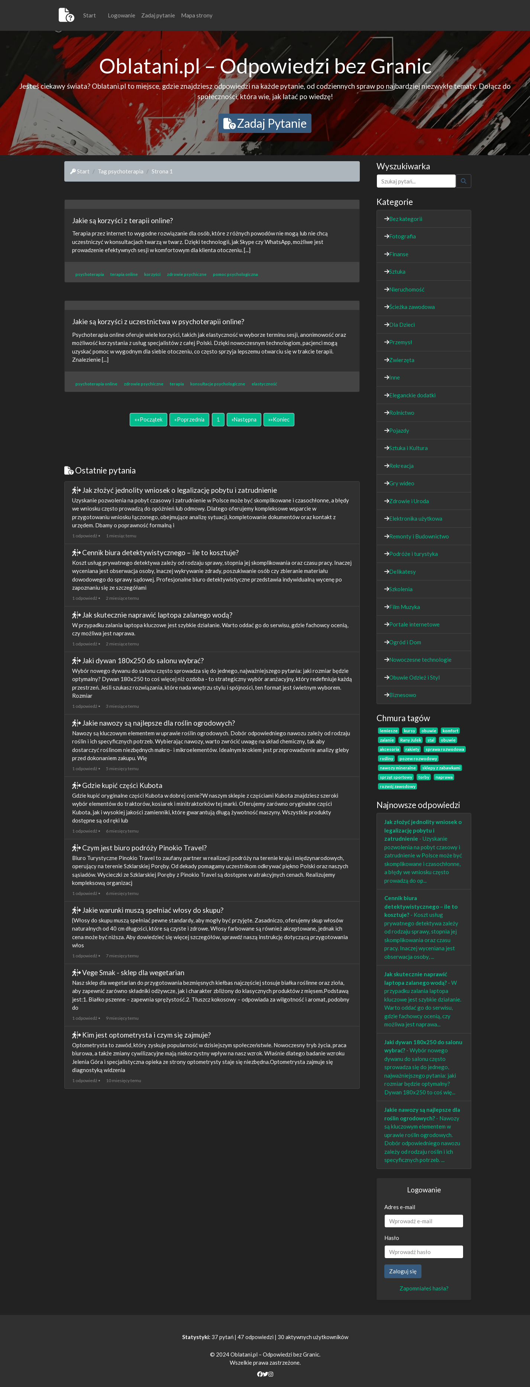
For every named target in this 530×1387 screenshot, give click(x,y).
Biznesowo (402, 694)
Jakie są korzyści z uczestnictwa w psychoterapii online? (158, 321)
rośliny (386, 758)
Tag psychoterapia (120, 171)
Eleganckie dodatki (412, 395)
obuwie (428, 730)
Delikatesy (402, 571)
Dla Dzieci (402, 324)
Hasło (391, 1237)
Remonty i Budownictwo (419, 536)
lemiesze (389, 730)
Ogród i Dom (405, 642)
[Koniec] (279, 419)
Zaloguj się (403, 1271)
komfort (450, 730)
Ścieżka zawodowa (412, 306)
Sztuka (397, 271)
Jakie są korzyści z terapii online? (122, 220)
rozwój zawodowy (398, 786)
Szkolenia (401, 589)
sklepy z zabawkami (441, 767)
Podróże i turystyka (413, 553)
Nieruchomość (406, 289)
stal (430, 740)
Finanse (398, 254)
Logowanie (121, 15)
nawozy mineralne (398, 767)
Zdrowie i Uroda (409, 501)
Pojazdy (399, 430)
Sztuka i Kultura (408, 448)
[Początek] (148, 419)
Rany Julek (410, 740)
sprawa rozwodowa (445, 749)
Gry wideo (401, 483)
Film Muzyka (404, 606)
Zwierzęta (401, 359)
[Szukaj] (416, 181)
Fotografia (402, 236)
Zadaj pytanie (158, 15)
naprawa (444, 777)
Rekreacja (401, 465)
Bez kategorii (405, 218)
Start (89, 15)
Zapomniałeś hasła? (424, 1288)
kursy (409, 730)
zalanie (387, 740)
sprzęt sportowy (396, 777)
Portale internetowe (414, 624)
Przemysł (400, 342)
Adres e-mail (399, 1207)
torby (423, 777)
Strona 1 (162, 171)
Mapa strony (197, 15)
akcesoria (389, 749)
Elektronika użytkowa (415, 518)
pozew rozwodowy (418, 758)
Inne (394, 377)
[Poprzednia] (189, 419)
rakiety (412, 749)
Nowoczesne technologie (420, 659)
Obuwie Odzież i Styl (414, 677)
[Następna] (244, 419)
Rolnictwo (401, 412)
